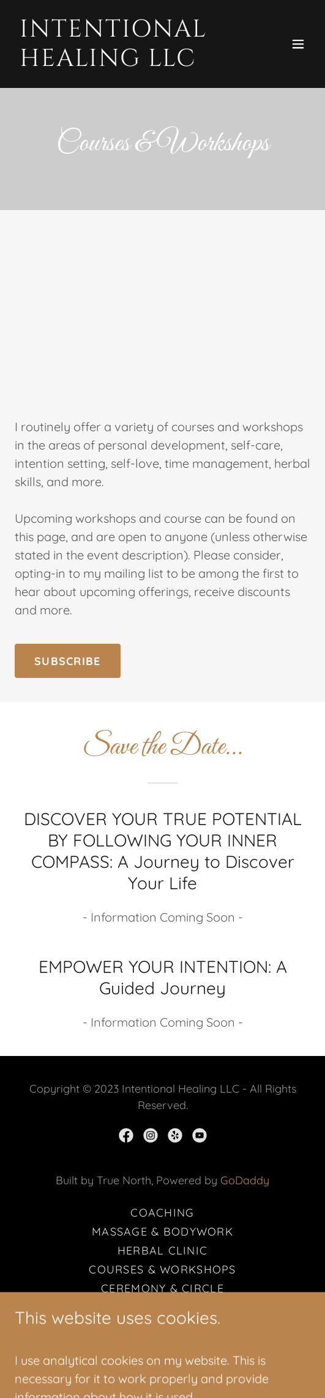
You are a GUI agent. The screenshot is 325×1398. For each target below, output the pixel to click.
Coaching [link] (162, 1213)
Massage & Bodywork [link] (162, 1232)
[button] (298, 44)
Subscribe (67, 661)
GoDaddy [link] (244, 1180)
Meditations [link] (162, 1307)
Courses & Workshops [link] (162, 1269)
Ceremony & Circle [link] (162, 1288)
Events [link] (162, 1326)
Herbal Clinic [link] (163, 1250)
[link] (118, 61)
